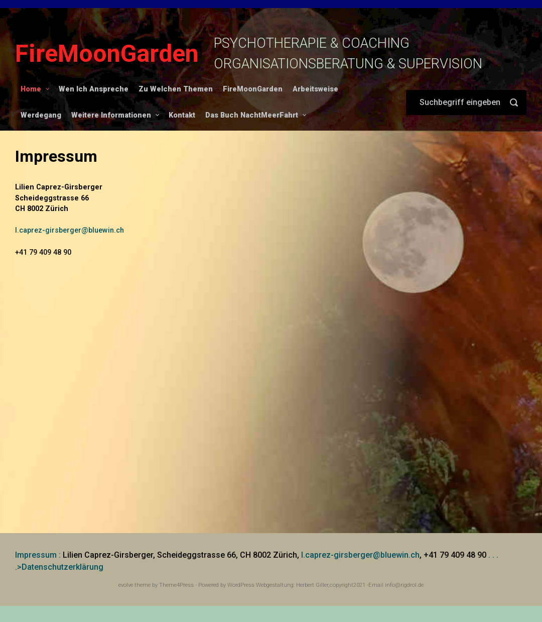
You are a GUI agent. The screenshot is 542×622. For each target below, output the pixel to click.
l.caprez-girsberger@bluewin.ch (69, 230)
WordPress (240, 585)
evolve (125, 585)
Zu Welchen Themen (176, 89)
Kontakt (182, 115)
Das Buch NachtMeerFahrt (251, 115)
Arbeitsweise (315, 89)
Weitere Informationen (111, 115)
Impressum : (38, 555)
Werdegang (41, 115)
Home (31, 89)
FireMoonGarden (107, 53)
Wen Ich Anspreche (93, 89)
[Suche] (466, 102)
